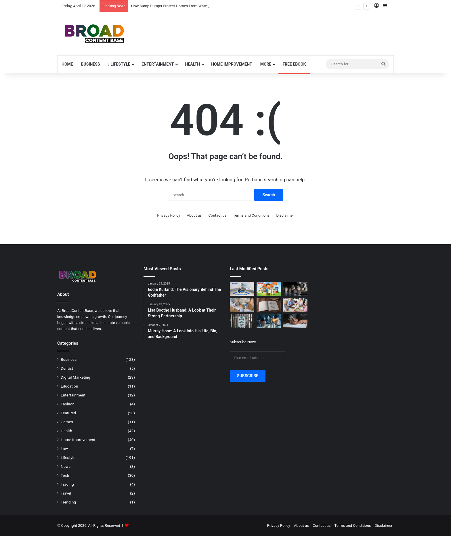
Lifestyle (119, 64)
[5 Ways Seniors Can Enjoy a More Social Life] (295, 305)
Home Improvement (231, 64)
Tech (65, 475)
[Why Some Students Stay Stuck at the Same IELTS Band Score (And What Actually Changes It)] (269, 305)
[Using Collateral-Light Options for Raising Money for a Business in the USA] (269, 321)
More (266, 64)
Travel (66, 493)
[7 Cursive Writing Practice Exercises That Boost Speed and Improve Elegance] (295, 321)
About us (194, 215)
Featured (68, 413)
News (65, 466)
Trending (68, 502)
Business (90, 64)
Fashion (67, 404)
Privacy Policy (168, 215)
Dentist (67, 368)
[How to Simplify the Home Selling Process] (269, 289)
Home (67, 64)
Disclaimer (285, 215)
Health (192, 64)
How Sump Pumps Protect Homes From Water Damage (177, 6)
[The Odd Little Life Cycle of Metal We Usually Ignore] (295, 289)
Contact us (218, 215)
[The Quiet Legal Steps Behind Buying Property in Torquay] (242, 305)
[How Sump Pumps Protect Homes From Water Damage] (242, 289)
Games (67, 421)
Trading (67, 484)
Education (69, 386)
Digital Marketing (75, 377)
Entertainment (158, 64)
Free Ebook (294, 64)
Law (64, 448)
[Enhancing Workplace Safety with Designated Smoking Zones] (242, 321)
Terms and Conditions (251, 215)
